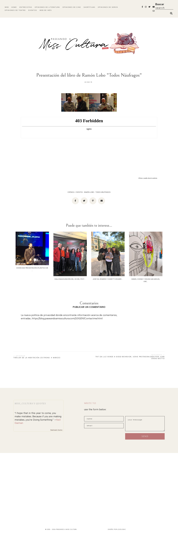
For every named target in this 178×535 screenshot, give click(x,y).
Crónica (71, 192)
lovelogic (121, 529)
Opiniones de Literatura (47, 7)
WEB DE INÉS (46, 10)
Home (14, 7)
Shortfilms (89, 7)
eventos (79, 192)
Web (7, 7)
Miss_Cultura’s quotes (30, 403)
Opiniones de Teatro (15, 10)
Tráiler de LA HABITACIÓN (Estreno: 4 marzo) (36, 358)
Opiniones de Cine (72, 7)
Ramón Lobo (89, 192)
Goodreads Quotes (56, 430)
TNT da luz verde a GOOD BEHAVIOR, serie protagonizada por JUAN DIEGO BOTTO (130, 357)
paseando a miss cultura (66, 529)
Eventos (32, 10)
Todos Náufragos (103, 192)
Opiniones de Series (108, 7)
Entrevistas (25, 7)
